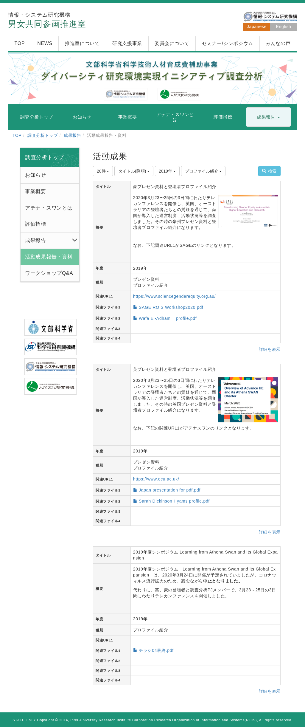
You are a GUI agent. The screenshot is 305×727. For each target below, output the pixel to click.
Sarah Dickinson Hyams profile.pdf (174, 501)
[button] (268, 117)
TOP (17, 135)
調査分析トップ (42, 135)
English (283, 26)
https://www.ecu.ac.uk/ (156, 479)
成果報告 (72, 135)
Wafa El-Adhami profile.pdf (168, 318)
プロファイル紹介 (203, 171)
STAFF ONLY (24, 720)
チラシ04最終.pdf (156, 650)
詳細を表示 (270, 349)
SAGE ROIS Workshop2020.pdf (171, 307)
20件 (103, 171)
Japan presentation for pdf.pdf (169, 490)
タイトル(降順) (134, 171)
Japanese (257, 26)
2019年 (167, 171)
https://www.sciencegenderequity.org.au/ (174, 296)
